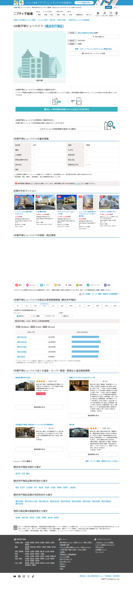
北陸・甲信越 (19, 551)
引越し (62, 569)
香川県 (27, 560)
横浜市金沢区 (22, 337)
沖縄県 (34, 565)
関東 (16, 547)
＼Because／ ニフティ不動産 (104, 542)
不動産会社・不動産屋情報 (68, 554)
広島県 (27, 558)
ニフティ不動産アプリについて (104, 545)
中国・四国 (18, 558)
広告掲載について (100, 549)
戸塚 (23, 473)
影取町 (65, 487)
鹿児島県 (28, 565)
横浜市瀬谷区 (106, 501)
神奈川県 (81, 33)
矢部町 (53, 487)
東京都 (18, 517)
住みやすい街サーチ (66, 559)
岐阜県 (32, 554)
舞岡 (27, 473)
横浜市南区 (20, 501)
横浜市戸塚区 (54, 26)
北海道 (27, 542)
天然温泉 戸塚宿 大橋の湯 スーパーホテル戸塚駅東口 (34, 424)
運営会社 (83, 576)
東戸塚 (18, 473)
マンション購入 (64, 547)
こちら (77, 183)
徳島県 (52, 558)
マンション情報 (64, 557)
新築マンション (74, 547)
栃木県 (50, 517)
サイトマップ (99, 552)
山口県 (47, 558)
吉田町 (47, 487)
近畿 (16, 556)
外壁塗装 (62, 566)
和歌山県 (53, 556)
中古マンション (85, 547)
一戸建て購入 (64, 549)
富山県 (42, 551)
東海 (16, 554)
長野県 (37, 551)
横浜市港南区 (22, 352)
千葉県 (38, 517)
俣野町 (59, 487)
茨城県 (44, 517)
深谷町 (41, 487)
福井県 (52, 551)
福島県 (27, 544)
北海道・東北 (19, 542)
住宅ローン (63, 564)
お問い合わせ (99, 547)
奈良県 (47, 556)
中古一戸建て (82, 549)
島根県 (42, 558)
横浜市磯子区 (44, 501)
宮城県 (42, 542)
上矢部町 (29, 487)
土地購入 (62, 552)
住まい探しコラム (65, 561)
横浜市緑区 (96, 501)
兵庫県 (32, 556)
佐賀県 (32, 563)
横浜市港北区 (22, 342)
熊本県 (42, 563)
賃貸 (61, 542)
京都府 (37, 556)
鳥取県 (37, 558)
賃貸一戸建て (88, 542)
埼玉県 (31, 517)
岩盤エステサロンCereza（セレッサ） (82, 377)
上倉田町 (72, 487)
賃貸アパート (78, 542)
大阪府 (27, 556)
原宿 (17, 487)
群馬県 (56, 517)
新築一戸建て (72, 549)
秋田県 (47, 542)
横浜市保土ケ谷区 (31, 501)
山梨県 (32, 551)
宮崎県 (52, 563)
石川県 (47, 551)
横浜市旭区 (21, 356)
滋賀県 (42, 556)
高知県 (37, 560)
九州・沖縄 (18, 563)
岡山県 (32, 558)
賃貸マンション (68, 542)
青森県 (32, 542)
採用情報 (116, 576)
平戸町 (22, 487)
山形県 (52, 542)
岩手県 (37, 542)
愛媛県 (32, 560)
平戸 (35, 487)
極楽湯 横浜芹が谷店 (23, 377)
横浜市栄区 (20, 503)
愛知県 (27, 554)
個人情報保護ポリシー (96, 576)
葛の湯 (71, 424)
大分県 (47, 563)
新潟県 (27, 551)
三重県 (42, 554)
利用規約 (108, 576)
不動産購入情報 (64, 545)
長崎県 (37, 563)
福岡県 (27, 563)
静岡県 (37, 554)
